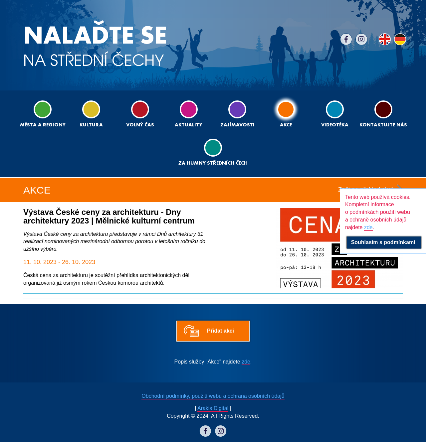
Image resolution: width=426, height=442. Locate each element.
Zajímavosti (237, 113)
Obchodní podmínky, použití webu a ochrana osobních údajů (212, 396)
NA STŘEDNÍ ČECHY (95, 46)
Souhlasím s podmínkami (384, 242)
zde (246, 362)
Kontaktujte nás (383, 113)
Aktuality (188, 113)
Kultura (91, 113)
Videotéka (334, 113)
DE (400, 39)
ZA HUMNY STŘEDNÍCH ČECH (213, 152)
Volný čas (140, 113)
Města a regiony (43, 113)
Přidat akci (220, 331)
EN (385, 39)
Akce (286, 113)
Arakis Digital (212, 408)
